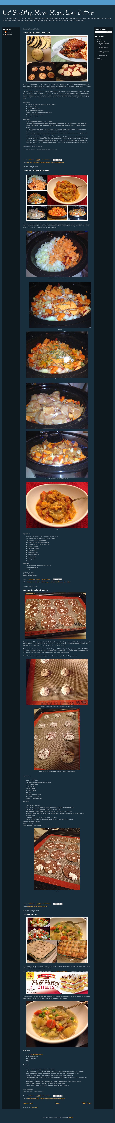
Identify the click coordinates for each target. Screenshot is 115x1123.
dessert (40, 906)
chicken (29, 582)
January (101, 41)
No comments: (46, 159)
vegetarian (61, 162)
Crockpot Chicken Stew (60, 971)
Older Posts (86, 1103)
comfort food (35, 582)
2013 (98, 59)
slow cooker (54, 162)
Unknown (9, 32)
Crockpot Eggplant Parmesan (36, 33)
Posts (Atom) (34, 1107)
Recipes (48, 162)
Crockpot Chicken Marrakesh (36, 170)
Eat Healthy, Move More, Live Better (48, 12)
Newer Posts (28, 1103)
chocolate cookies (32, 906)
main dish (42, 162)
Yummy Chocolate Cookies (35, 590)
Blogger (71, 1117)
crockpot (29, 162)
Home (57, 1103)
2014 (98, 39)
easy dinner (36, 162)
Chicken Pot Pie (30, 914)
